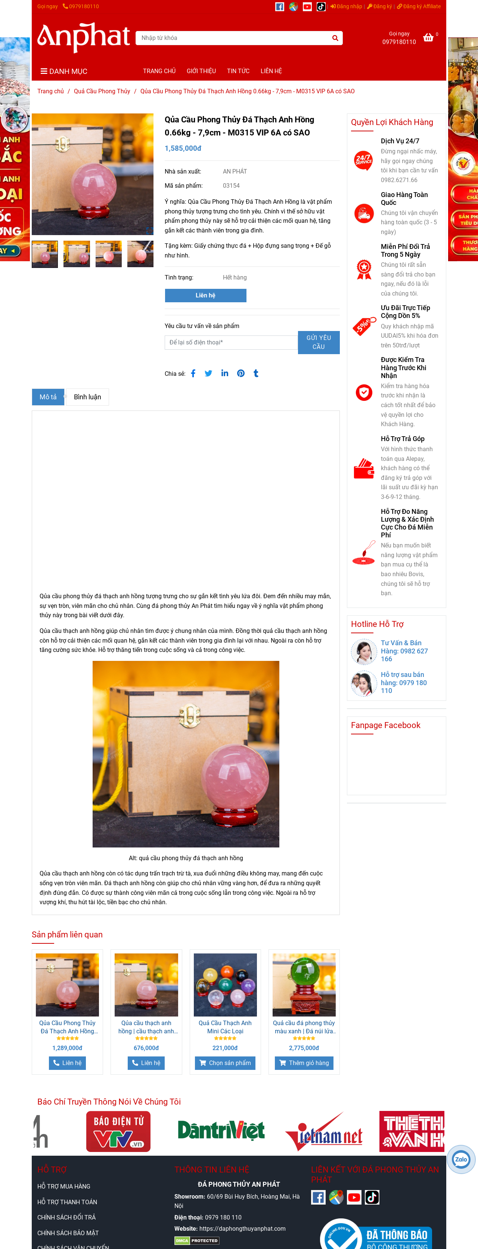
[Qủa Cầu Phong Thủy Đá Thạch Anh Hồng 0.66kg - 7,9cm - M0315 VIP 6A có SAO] (83, 37)
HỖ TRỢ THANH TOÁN (67, 1202)
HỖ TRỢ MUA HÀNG (63, 1186)
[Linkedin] (225, 373)
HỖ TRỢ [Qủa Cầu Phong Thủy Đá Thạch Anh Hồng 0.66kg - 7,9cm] (51, 1169)
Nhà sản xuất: (184, 171)
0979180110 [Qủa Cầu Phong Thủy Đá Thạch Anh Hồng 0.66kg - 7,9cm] (81, 6)
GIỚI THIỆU (201, 71)
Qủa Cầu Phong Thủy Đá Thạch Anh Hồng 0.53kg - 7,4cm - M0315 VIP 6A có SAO (67, 1028)
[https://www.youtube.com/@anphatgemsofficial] (310, 6)
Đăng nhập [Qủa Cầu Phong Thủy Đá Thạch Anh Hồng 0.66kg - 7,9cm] (346, 6)
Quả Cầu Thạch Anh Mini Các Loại (225, 1027)
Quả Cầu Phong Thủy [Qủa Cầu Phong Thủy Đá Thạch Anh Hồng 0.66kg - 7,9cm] (102, 91)
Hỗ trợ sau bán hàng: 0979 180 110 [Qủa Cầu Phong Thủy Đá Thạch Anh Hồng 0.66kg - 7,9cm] (404, 682)
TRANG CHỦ (159, 71)
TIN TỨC (238, 71)
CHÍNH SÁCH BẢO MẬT (68, 1233)
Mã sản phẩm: (184, 185)
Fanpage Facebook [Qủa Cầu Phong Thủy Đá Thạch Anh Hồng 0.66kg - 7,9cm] (385, 725)
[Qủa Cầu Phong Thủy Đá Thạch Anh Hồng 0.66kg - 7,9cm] (432, 38)
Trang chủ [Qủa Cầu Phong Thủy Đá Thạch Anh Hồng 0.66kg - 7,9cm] (50, 91)
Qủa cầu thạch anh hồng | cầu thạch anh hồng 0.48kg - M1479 (146, 1028)
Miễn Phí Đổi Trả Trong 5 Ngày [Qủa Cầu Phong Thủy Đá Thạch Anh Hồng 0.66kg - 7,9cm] (405, 250)
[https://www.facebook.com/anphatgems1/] (282, 6)
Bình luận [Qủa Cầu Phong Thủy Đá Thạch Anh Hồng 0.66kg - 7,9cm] (87, 397)
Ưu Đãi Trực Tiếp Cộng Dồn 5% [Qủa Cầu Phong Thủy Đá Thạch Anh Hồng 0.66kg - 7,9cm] (405, 311)
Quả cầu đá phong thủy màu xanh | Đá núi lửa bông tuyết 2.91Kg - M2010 (304, 1028)
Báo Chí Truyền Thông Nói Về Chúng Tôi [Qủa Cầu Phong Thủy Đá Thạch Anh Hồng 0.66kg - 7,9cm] (109, 1101)
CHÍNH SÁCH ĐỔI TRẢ (66, 1217)
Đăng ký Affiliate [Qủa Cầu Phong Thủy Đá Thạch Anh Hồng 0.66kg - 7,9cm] (419, 6)
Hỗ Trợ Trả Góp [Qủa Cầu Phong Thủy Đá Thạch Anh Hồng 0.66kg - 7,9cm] (403, 439)
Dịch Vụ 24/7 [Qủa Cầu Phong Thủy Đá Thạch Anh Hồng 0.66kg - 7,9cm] (400, 141)
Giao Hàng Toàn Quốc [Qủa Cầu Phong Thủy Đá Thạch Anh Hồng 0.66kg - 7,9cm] (404, 198)
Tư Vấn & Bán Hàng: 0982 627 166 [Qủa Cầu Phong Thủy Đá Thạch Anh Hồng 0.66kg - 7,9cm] (404, 650)
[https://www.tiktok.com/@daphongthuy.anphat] (323, 6)
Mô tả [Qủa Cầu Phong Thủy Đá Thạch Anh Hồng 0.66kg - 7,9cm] (48, 397)
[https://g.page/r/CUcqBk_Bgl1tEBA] (296, 6)
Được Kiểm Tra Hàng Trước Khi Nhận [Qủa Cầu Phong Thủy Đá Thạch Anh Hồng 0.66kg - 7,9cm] (403, 367)
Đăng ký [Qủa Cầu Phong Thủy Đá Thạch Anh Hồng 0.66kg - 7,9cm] (379, 6)
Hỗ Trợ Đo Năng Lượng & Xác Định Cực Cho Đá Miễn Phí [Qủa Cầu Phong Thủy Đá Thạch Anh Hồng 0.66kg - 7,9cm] (407, 523)
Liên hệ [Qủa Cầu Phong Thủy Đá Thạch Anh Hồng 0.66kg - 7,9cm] (205, 295)
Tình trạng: (180, 277)
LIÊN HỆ (271, 71)
